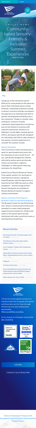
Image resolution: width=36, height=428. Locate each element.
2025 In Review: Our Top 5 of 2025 (18, 277)
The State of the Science (14, 265)
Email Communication (26, 418)
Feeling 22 (10, 261)
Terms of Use (9, 416)
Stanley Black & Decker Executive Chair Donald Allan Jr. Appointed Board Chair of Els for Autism (17, 255)
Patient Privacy (18, 421)
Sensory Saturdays (8, 147)
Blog (3, 95)
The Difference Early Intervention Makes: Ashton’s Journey (15, 242)
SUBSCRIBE (18, 364)
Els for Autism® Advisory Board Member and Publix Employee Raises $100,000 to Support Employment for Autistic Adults (17, 271)
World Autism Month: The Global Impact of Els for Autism (17, 236)
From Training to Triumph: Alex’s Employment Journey (17, 248)
